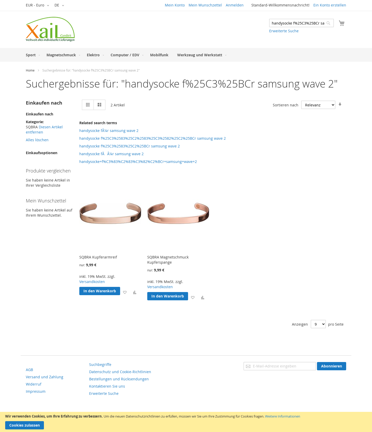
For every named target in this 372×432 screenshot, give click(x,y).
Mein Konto (175, 5)
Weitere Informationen (282, 416)
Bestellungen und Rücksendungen (119, 378)
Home (30, 70)
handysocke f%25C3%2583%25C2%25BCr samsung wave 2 (129, 146)
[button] (38, 5)
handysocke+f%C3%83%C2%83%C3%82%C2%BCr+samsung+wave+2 (138, 161)
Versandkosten (92, 281)
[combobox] (301, 23)
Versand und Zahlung (44, 376)
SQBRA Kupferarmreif (98, 257)
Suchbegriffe (100, 364)
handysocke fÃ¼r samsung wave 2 (108, 130)
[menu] (186, 55)
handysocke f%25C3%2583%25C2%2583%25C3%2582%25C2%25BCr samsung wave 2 (152, 138)
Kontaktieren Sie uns (107, 386)
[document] (186, 421)
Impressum (35, 391)
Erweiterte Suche (284, 30)
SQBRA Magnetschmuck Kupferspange (168, 260)
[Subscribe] (331, 366)
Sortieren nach (285, 105)
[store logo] (50, 29)
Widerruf (33, 384)
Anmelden (235, 5)
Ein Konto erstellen (329, 5)
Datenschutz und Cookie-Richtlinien (120, 371)
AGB (29, 369)
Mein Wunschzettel (205, 5)
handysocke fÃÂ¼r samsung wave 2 (111, 153)
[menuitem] (32, 55)
